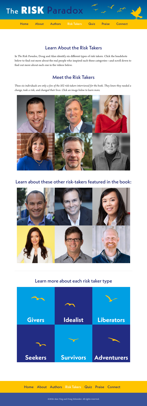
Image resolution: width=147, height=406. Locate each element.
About (39, 24)
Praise (106, 24)
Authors (55, 24)
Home (24, 24)
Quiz (91, 24)
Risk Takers (74, 24)
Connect (122, 24)
